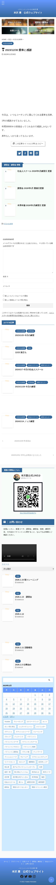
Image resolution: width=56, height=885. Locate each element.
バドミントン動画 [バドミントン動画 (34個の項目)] (29, 747)
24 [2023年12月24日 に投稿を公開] (49, 709)
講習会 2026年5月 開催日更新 (30, 188)
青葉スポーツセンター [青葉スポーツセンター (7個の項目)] (20, 787)
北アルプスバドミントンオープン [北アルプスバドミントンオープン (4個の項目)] (24, 767)
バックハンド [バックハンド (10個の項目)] (18, 737)
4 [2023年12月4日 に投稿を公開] (6, 699)
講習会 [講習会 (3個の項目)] (7, 787)
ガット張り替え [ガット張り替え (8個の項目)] (10, 727)
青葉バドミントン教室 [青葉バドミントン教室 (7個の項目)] (39, 787)
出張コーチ (25, 861)
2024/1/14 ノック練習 (24, 421)
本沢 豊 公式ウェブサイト (28, 12)
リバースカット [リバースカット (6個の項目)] (10, 762)
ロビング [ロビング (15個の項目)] (22, 762)
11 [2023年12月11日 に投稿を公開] (6, 704)
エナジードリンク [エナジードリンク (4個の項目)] (33, 721)
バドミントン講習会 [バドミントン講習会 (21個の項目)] (11, 752)
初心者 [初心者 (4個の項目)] (7, 767)
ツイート (5, 564)
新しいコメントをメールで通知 (16, 296)
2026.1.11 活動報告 (23, 647)
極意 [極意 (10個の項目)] (42, 777)
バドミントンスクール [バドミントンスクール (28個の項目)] (29, 742)
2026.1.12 (19, 614)
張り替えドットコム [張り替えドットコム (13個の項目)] (21, 772)
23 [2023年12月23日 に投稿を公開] (42, 709)
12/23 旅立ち (20, 352)
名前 (5, 276)
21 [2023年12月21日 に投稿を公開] (28, 709)
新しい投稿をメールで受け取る (16, 300)
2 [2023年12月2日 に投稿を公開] (42, 695)
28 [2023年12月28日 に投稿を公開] (28, 713)
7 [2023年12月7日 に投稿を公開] (28, 699)
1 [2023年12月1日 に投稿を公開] (35, 695)
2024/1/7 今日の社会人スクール (29, 369)
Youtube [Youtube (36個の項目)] (7, 721)
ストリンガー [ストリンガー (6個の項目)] (40, 727)
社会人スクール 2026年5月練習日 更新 (34, 171)
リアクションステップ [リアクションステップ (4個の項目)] (39, 757)
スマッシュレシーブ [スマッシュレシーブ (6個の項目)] (22, 732)
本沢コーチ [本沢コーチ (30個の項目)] (47, 772)
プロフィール (15, 861)
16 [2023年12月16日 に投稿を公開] (42, 704)
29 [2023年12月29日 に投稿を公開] (35, 713)
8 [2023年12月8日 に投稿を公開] (35, 699)
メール (6, 286)
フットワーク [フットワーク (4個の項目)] (37, 752)
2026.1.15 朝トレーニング (26, 580)
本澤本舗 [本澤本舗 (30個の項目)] (35, 777)
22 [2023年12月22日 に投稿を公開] (35, 709)
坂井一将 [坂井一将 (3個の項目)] (8, 772)
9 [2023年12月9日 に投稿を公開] (42, 699)
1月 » (12, 717)
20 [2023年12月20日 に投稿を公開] (21, 709)
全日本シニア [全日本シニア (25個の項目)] (43, 762)
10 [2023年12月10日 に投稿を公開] (49, 699)
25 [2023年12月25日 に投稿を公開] (6, 713)
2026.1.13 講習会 (23, 597)
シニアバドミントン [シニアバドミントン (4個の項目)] (25, 727)
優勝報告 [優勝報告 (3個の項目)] (32, 762)
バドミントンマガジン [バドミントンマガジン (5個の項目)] (12, 747)
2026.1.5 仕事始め (23, 665)
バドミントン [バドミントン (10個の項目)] (31, 737)
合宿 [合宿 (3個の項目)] (40, 767)
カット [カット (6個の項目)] (45, 721)
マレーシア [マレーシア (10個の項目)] (24, 757)
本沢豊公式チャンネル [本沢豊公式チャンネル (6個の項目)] (20, 777)
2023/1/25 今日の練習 (25, 335)
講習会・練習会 (37, 861)
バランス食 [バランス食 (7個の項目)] (25, 752)
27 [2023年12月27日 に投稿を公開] (21, 713)
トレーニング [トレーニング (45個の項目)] (37, 732)
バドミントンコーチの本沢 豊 (28, 868)
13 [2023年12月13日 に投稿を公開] (21, 704)
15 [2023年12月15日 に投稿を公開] (35, 704)
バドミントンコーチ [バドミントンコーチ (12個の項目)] (11, 742)
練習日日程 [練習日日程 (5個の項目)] (31, 782)
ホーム (6, 861)
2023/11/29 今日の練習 (25, 387)
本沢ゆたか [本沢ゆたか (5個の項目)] (35, 772)
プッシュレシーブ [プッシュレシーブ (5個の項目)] (11, 757)
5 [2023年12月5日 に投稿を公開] (13, 699)
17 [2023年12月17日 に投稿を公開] (49, 704)
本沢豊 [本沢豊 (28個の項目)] (7, 777)
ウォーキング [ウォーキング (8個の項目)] (18, 721)
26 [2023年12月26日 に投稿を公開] (14, 713)
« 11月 (5, 717)
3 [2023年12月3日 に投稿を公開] (49, 695)
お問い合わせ (29, 864)
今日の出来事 (8, 224)
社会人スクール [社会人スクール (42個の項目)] (10, 782)
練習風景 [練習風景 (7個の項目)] (41, 782)
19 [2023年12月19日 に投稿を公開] (14, 709)
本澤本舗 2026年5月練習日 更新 (31, 205)
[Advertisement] (28, 405)
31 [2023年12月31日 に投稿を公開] (49, 713)
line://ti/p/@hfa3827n (28, 513)
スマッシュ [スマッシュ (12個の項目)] (8, 732)
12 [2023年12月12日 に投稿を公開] (14, 704)
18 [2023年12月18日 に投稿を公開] (6, 709)
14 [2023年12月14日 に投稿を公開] (28, 704)
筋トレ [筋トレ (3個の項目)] (21, 782)
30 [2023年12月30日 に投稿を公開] (42, 713)
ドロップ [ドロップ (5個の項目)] (8, 737)
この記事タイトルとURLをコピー (28, 143)
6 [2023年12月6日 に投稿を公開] (20, 699)
